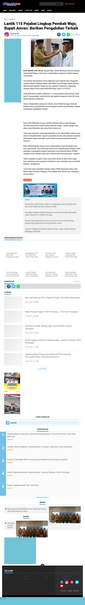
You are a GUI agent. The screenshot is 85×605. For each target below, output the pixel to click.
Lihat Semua (42, 369)
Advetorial (14, 19)
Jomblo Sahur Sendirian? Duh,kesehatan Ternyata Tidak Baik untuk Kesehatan (42, 449)
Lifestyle (28, 10)
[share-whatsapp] (68, 34)
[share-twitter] (63, 34)
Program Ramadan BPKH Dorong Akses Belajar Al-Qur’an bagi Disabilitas (43, 462)
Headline (27, 577)
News (43, 10)
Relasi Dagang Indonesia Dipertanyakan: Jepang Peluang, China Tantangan (49, 342)
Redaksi (70, 591)
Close (3, 598)
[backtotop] (42, 567)
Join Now (63, 591)
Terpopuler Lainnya (42, 498)
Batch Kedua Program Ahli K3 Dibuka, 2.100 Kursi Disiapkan (51, 314)
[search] (51, 4)
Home (5, 10)
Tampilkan (77, 282)
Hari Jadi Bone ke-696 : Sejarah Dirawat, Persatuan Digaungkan (48, 300)
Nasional (12, 10)
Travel (20, 10)
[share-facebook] (59, 34)
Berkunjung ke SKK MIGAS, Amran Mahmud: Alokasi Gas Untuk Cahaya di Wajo (26, 511)
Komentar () (76, 34)
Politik (26, 579)
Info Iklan (63, 594)
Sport (37, 10)
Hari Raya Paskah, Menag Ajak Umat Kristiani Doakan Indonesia (52, 328)
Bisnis (49, 10)
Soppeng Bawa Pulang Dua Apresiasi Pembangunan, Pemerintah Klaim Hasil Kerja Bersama (51, 358)
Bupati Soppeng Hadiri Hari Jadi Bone (30, 486)
